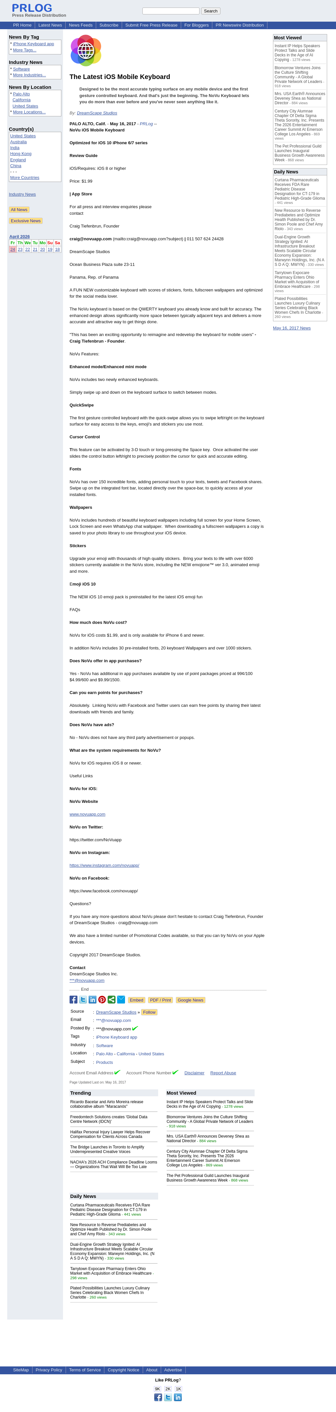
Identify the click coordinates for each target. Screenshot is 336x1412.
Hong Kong (21, 153)
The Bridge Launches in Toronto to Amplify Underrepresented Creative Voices (107, 1149)
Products (104, 1062)
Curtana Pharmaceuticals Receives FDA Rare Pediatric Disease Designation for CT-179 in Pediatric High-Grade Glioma (110, 1210)
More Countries (24, 177)
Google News (190, 1000)
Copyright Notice (123, 1369)
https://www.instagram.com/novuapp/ (104, 865)
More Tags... (24, 50)
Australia (18, 141)
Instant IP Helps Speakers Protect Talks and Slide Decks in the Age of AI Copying (210, 1104)
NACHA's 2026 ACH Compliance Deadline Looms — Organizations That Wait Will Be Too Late (113, 1164)
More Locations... (29, 111)
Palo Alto (21, 93)
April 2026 (20, 236)
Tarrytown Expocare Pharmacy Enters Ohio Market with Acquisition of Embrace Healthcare (111, 1271)
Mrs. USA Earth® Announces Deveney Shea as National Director (300, 98)
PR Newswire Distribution (240, 25)
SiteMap (21, 1369)
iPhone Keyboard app (33, 43)
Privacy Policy (49, 1369)
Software (21, 69)
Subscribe (108, 25)
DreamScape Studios (97, 112)
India (14, 147)
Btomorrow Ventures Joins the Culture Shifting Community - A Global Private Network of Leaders (210, 1119)
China (15, 165)
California (21, 99)
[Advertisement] (217, 169)
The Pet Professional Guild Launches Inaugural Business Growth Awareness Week (208, 1178)
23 (20, 249)
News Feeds (81, 25)
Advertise (173, 1369)
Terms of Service (85, 1369)
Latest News (50, 25)
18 (57, 249)
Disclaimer (194, 1072)
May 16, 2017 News (292, 328)
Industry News (22, 194)
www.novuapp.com (87, 814)
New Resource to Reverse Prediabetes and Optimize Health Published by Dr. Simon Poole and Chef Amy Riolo (110, 1229)
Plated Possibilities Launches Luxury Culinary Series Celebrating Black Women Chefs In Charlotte (110, 1293)
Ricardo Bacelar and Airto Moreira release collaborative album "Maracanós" (106, 1104)
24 (12, 249)
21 (35, 249)
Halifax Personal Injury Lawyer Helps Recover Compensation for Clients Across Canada (110, 1134)
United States (25, 106)
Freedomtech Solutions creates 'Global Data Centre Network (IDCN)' (108, 1119)
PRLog (146, 123)
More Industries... (29, 74)
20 (42, 249)
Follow (149, 1012)
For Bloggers (196, 25)
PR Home (22, 25)
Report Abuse (223, 1072)
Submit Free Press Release (151, 25)
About (152, 1369)
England (18, 159)
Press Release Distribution (39, 13)
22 (27, 249)
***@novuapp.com (87, 980)
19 (50, 249)
